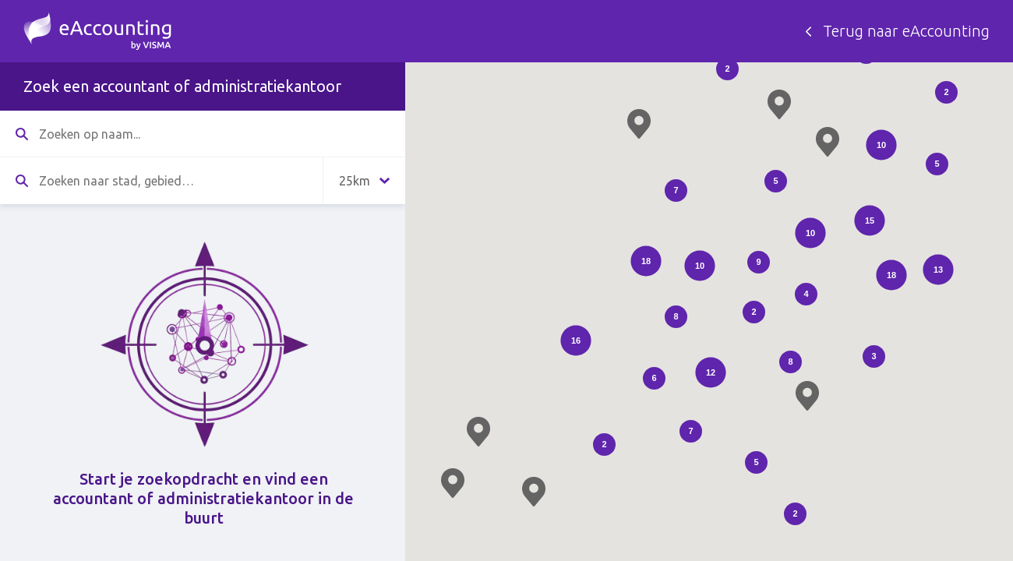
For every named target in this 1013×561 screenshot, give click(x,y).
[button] (639, 124)
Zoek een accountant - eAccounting (97, 31)
